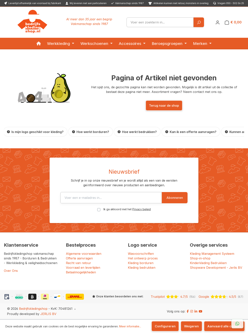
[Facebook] (188, 311)
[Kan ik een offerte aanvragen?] (191, 132)
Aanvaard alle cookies (224, 326)
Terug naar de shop (164, 105)
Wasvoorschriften (141, 254)
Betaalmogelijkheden (81, 272)
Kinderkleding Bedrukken (208, 263)
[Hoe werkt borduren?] (90, 132)
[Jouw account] (217, 22)
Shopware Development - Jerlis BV (216, 267)
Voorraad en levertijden (83, 267)
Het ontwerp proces (143, 258)
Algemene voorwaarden (83, 254)
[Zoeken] (198, 22)
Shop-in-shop (200, 258)
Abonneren (174, 198)
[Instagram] (191, 311)
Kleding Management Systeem (212, 254)
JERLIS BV (48, 314)
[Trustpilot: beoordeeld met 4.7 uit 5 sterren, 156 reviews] (173, 296)
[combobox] (160, 22)
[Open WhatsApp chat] (237, 323)
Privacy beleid (141, 209)
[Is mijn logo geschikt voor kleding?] (35, 132)
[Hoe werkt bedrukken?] (137, 132)
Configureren (165, 326)
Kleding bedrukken (141, 267)
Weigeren (191, 326)
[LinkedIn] (196, 311)
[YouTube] (200, 311)
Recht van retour (78, 263)
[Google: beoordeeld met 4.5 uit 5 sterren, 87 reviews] (221, 296)
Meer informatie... (130, 326)
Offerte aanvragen (79, 258)
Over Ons (11, 271)
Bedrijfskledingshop (33, 309)
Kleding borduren (140, 263)
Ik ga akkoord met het (127, 209)
